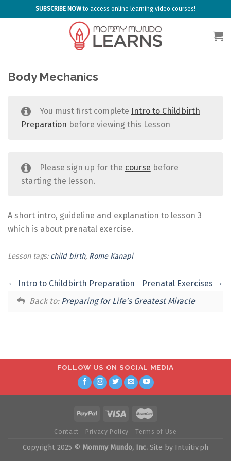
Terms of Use (155, 431)
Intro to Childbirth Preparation (71, 283)
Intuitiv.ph (191, 447)
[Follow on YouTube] (146, 382)
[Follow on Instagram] (100, 382)
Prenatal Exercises (182, 283)
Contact (66, 431)
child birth (67, 256)
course (138, 168)
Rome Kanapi (111, 256)
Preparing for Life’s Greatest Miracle (128, 301)
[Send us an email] (131, 382)
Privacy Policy (107, 431)
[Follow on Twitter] (116, 382)
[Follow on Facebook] (85, 382)
